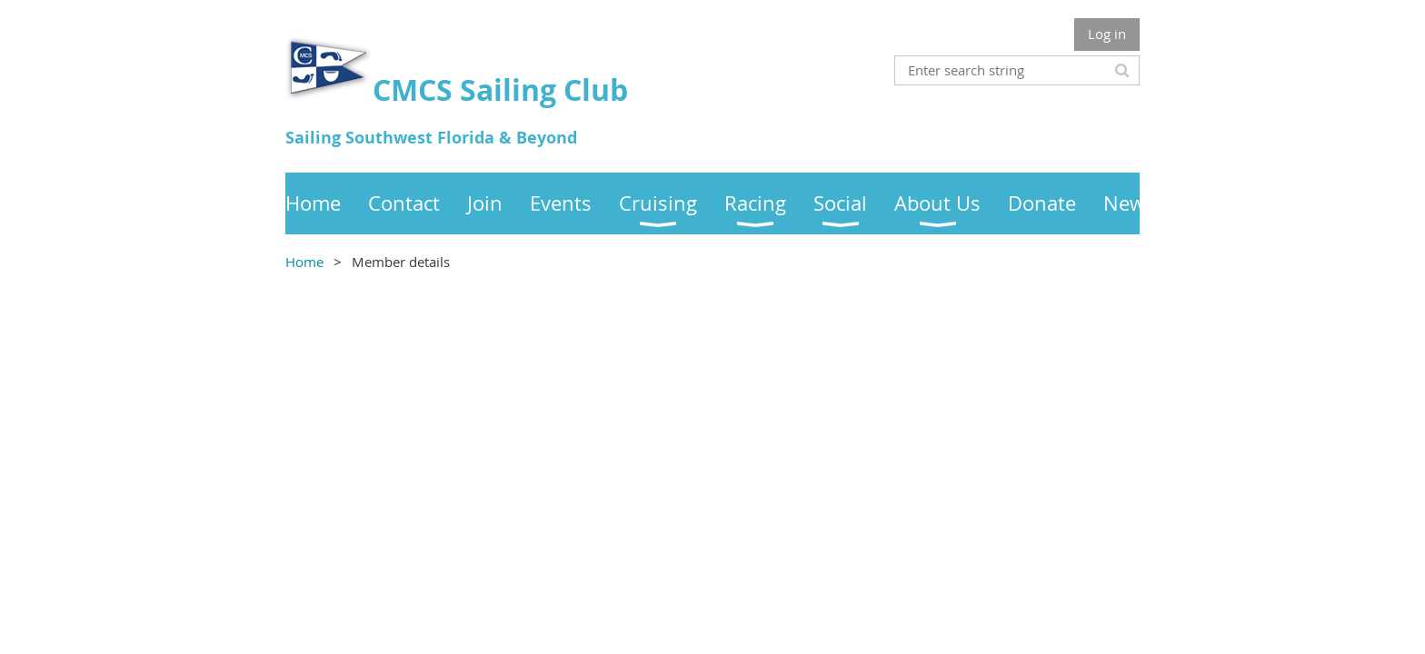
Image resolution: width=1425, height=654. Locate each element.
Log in (1107, 34)
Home (304, 262)
